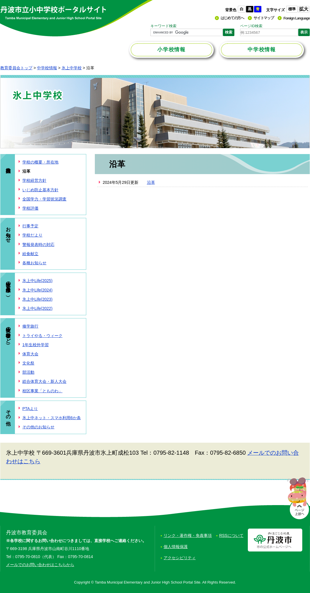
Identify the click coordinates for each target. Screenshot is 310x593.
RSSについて (231, 535)
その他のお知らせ (38, 427)
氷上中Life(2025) (37, 280)
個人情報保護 (176, 546)
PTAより (30, 408)
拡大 (303, 9)
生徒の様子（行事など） (8, 332)
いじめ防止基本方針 (40, 190)
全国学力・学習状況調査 (44, 199)
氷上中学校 (72, 68)
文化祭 (28, 363)
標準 (292, 9)
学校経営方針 (34, 180)
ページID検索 (251, 26)
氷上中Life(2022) (37, 308)
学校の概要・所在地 (40, 162)
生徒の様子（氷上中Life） (8, 285)
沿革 (151, 182)
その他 (8, 411)
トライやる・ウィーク (42, 335)
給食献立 (30, 253)
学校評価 (30, 208)
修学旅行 (30, 326)
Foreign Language (296, 18)
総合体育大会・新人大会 (44, 381)
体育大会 (30, 354)
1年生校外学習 (35, 344)
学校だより (32, 235)
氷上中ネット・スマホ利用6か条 (51, 417)
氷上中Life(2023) (37, 299)
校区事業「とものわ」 (42, 391)
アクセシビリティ (180, 557)
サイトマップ (264, 18)
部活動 (28, 372)
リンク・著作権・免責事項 (188, 535)
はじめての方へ (232, 18)
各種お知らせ (34, 263)
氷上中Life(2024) (37, 290)
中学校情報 (47, 68)
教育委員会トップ (16, 68)
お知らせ (8, 232)
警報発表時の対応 (38, 244)
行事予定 (30, 226)
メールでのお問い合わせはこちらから (40, 564)
